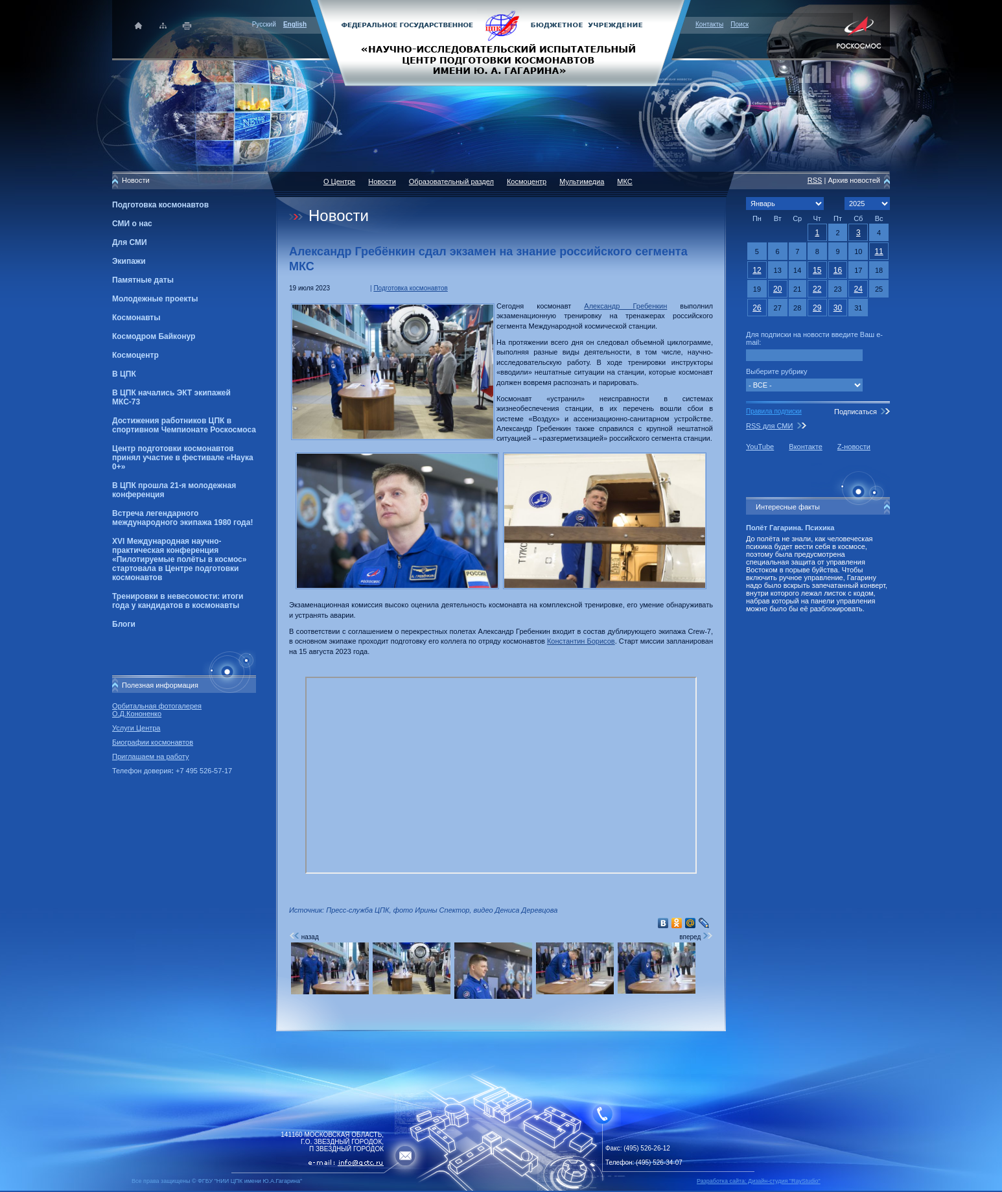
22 (817, 289)
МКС (624, 181)
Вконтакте (805, 446)
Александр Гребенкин (625, 306)
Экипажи (129, 261)
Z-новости (853, 446)
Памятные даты (143, 280)
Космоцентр (135, 355)
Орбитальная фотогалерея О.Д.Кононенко (157, 710)
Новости (382, 181)
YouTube (760, 446)
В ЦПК (124, 374)
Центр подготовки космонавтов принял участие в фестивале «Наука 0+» (182, 457)
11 (878, 251)
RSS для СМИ (769, 426)
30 (837, 307)
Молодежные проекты (155, 298)
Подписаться (855, 411)
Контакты (709, 24)
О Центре (339, 181)
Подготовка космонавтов (160, 204)
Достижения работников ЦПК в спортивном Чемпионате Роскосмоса (184, 425)
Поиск (739, 24)
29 (817, 307)
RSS (815, 180)
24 (858, 289)
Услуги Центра (136, 728)
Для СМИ (129, 242)
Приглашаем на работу (150, 756)
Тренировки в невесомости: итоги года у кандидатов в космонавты (177, 601)
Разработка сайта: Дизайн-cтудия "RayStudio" (759, 1181)
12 (756, 270)
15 (817, 270)
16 (837, 270)
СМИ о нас (132, 223)
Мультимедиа (581, 181)
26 (756, 307)
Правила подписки (774, 411)
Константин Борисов (581, 641)
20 (777, 289)
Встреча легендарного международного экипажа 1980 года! (182, 518)
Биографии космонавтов (152, 742)
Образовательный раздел (451, 181)
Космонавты (136, 317)
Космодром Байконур (153, 336)
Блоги (123, 624)
